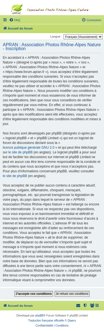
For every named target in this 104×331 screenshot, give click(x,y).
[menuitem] (92, 305)
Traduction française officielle (46, 320)
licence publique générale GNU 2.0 (28, 147)
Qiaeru (71, 320)
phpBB (39, 315)
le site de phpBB (20, 152)
